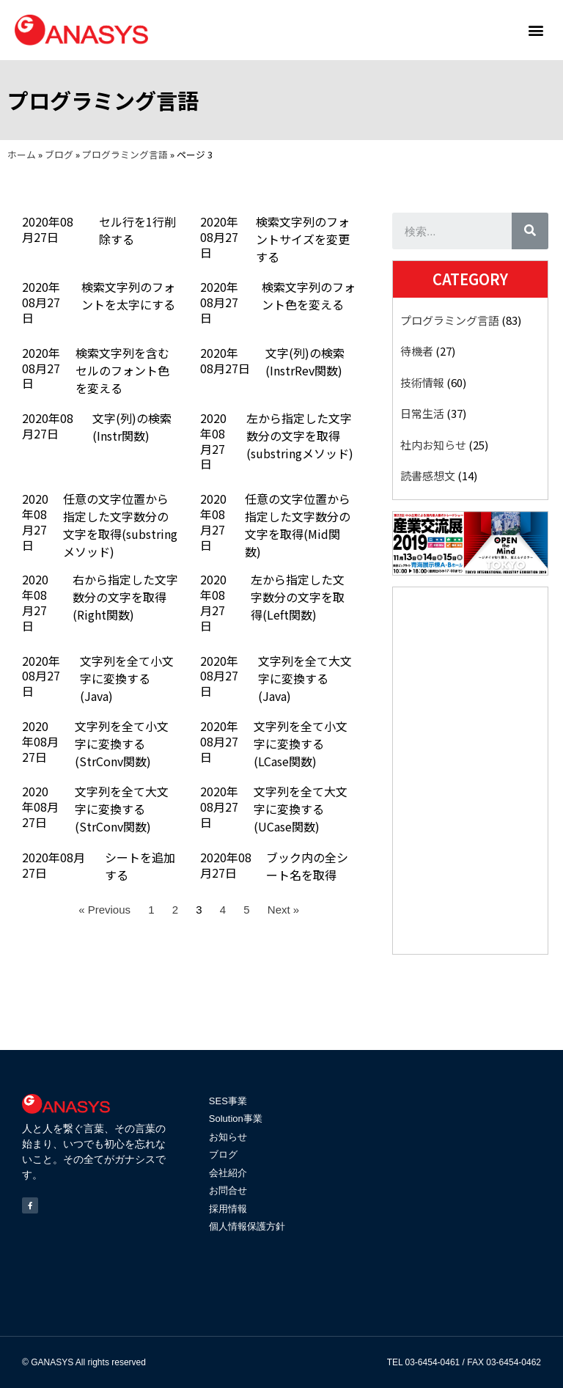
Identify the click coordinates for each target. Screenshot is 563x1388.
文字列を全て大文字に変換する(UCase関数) (300, 808)
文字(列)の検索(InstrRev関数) (305, 361)
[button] (536, 30)
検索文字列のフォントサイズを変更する (303, 239)
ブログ (59, 154)
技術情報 (422, 382)
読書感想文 (427, 475)
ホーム (21, 154)
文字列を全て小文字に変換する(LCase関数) (300, 743)
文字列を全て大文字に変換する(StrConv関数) (122, 808)
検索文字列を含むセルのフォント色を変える (122, 370)
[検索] (530, 231)
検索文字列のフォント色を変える (309, 295)
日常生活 (422, 413)
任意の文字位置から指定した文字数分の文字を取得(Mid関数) (297, 525)
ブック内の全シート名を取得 (307, 866)
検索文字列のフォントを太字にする (128, 295)
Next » (283, 909)
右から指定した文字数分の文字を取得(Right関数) (125, 596)
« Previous (104, 909)
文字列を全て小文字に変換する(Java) (127, 678)
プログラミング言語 (125, 154)
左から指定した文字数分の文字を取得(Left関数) (298, 596)
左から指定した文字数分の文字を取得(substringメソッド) (299, 435)
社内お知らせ (433, 444)
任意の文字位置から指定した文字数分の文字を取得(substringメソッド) (120, 525)
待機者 (416, 351)
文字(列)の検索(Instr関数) (132, 426)
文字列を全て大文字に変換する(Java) (305, 678)
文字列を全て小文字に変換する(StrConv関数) (122, 743)
